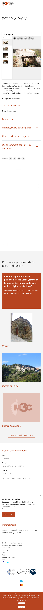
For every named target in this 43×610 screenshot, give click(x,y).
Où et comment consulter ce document (16, 146)
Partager (5, 158)
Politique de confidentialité (12, 545)
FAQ (3, 555)
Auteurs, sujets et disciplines (16, 127)
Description (8, 119)
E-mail (4, 463)
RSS (3, 553)
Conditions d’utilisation (11, 499)
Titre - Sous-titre (11, 105)
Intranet (5, 550)
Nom (4, 455)
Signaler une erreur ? (13, 98)
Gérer (21, 607)
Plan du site (6, 548)
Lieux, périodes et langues (15, 136)
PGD (3, 560)
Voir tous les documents (21, 435)
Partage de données (9, 557)
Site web (5, 470)
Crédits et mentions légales (12, 543)
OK (21, 603)
